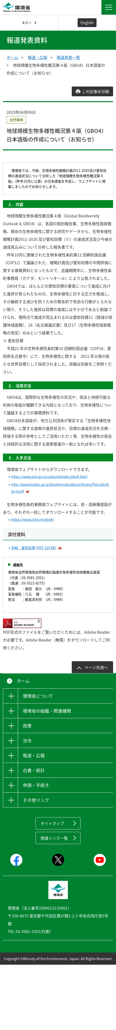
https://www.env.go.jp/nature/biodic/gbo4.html (49, 476)
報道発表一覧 (68, 57)
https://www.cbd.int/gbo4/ (32, 519)
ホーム (12, 57)
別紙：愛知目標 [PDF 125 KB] (33, 547)
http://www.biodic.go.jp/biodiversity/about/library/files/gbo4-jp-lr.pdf (60, 488)
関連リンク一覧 (54, 838)
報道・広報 (37, 57)
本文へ (26, 22)
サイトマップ (52, 823)
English (87, 22)
